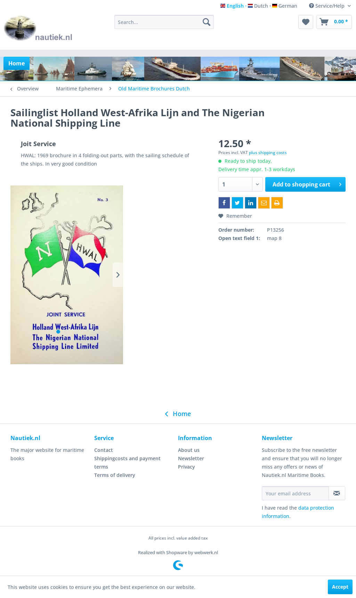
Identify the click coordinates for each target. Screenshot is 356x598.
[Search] (206, 22)
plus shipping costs (268, 153)
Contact (103, 450)
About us (189, 450)
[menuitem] (164, 22)
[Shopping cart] (334, 22)
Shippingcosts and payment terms (127, 462)
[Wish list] (305, 22)
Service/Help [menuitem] (327, 5)
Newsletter (191, 458)
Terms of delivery (114, 475)
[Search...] (164, 22)
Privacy (186, 466)
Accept (340, 586)
